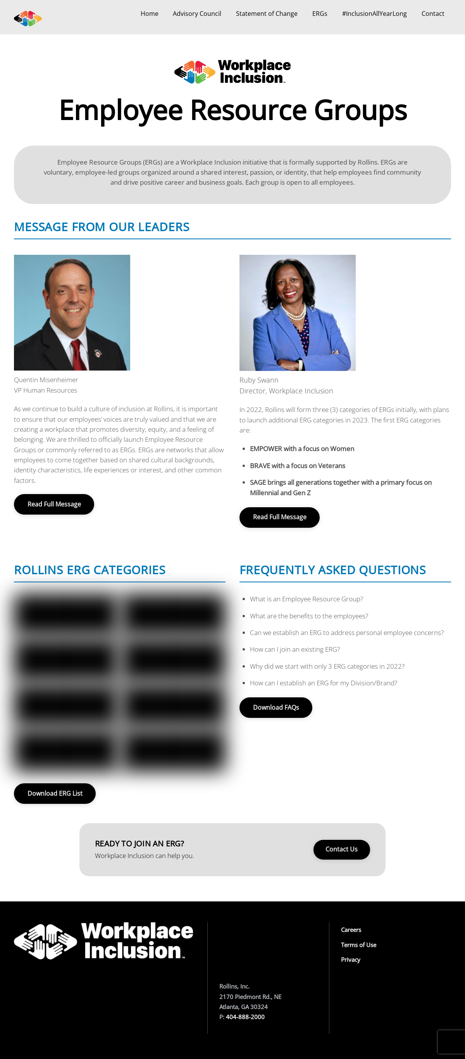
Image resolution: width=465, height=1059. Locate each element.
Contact (433, 13)
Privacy (350, 959)
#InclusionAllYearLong (374, 13)
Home (149, 13)
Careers (351, 930)
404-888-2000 (245, 1017)
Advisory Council (197, 13)
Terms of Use (358, 945)
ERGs (319, 13)
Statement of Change (267, 13)
